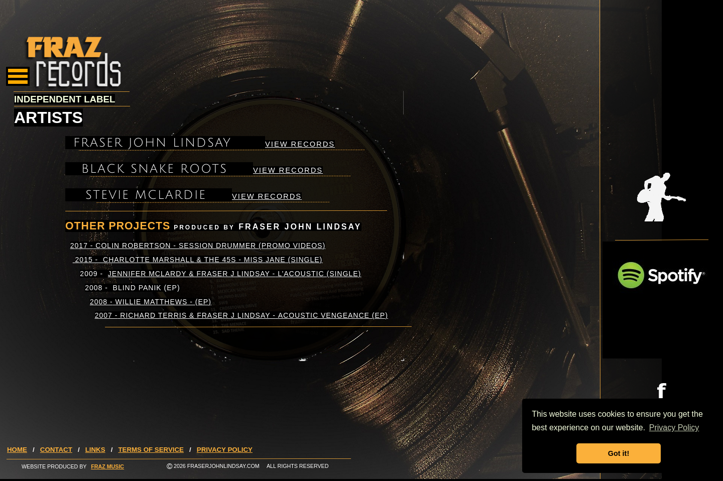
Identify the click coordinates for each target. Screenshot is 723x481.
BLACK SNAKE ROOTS (154, 168)
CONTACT (56, 449)
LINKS (95, 449)
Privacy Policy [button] (674, 427)
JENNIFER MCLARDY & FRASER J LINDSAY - (234, 274)
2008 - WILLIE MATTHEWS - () (150, 302)
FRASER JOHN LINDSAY (152, 142)
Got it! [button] (618, 453)
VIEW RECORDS (300, 144)
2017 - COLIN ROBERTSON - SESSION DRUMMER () (197, 246)
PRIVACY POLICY (225, 449)
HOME (17, 449)
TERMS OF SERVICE (151, 449)
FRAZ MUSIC (107, 466)
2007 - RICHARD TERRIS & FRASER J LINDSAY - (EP (241, 315)
